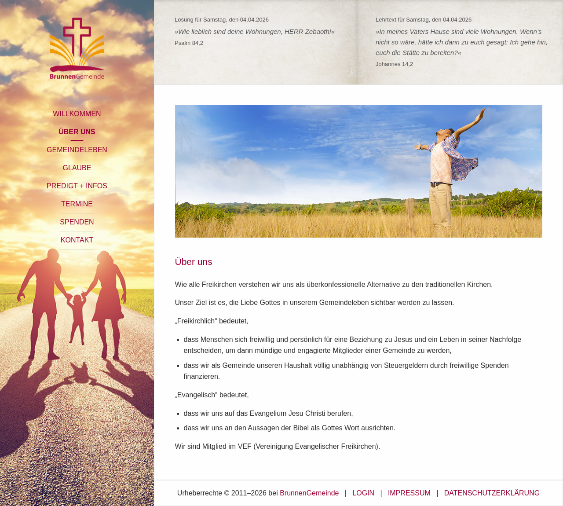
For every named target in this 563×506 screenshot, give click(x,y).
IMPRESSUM (409, 493)
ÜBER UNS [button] (76, 132)
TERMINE (77, 204)
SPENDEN (77, 222)
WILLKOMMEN (77, 113)
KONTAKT (77, 240)
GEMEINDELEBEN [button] (77, 150)
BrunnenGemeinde (309, 493)
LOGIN (363, 493)
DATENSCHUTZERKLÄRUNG (492, 493)
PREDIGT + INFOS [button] (77, 186)
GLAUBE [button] (77, 168)
